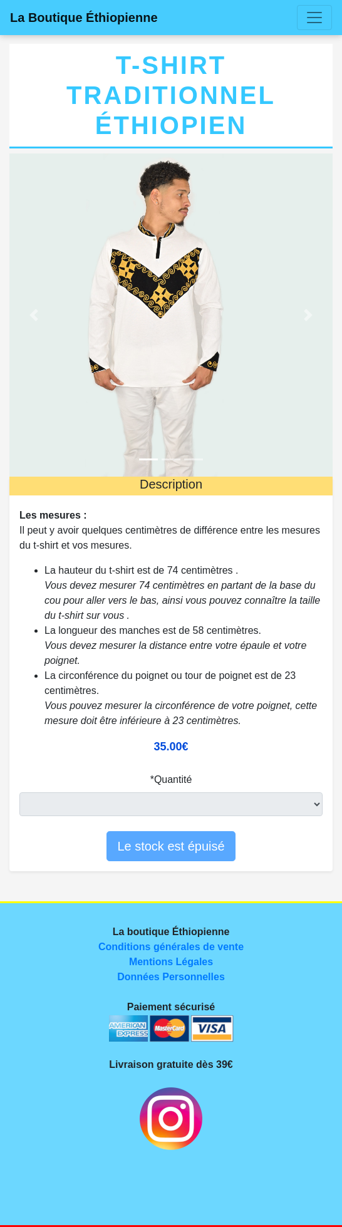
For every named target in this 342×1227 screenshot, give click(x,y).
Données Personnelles (171, 976)
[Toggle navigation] (314, 17)
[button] (33, 315)
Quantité (173, 779)
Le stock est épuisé (170, 846)
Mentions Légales (171, 961)
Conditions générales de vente (171, 946)
